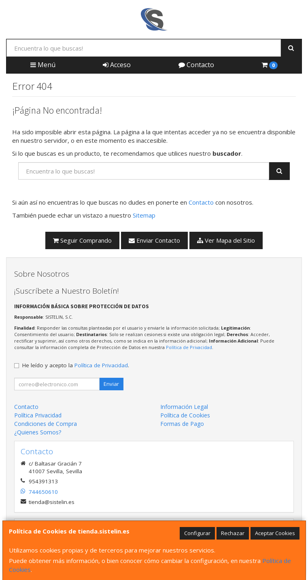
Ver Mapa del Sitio (226, 240)
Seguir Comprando (82, 240)
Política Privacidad (38, 415)
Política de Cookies (185, 415)
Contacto (196, 64)
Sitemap (144, 215)
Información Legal (184, 407)
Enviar (111, 383)
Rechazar (232, 533)
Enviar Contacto (154, 240)
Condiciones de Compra (45, 424)
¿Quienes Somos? (37, 432)
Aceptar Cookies (275, 533)
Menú (42, 64)
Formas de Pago (182, 424)
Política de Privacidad (189, 347)
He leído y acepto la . (75, 365)
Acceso (117, 64)
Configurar (197, 533)
